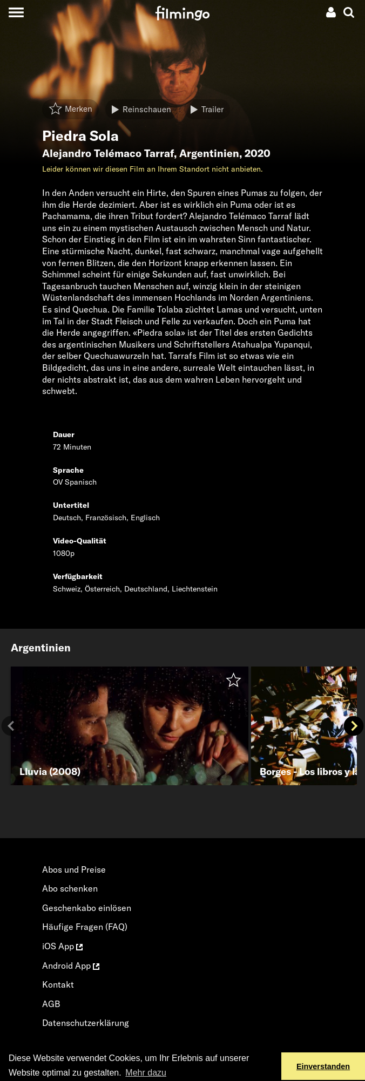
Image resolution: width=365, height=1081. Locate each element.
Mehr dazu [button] (145, 1072)
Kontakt (58, 984)
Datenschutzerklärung (85, 1022)
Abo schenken (70, 888)
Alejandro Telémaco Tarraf (108, 153)
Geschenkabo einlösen (86, 907)
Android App (70, 965)
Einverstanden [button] (323, 1066)
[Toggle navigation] (16, 12)
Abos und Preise (74, 869)
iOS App (62, 946)
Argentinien (209, 153)
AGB (51, 1003)
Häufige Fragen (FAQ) (84, 926)
